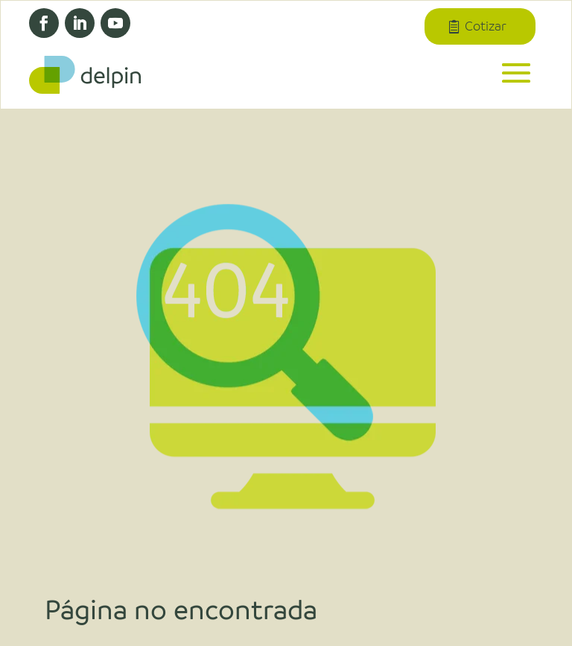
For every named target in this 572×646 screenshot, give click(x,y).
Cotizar (485, 27)
